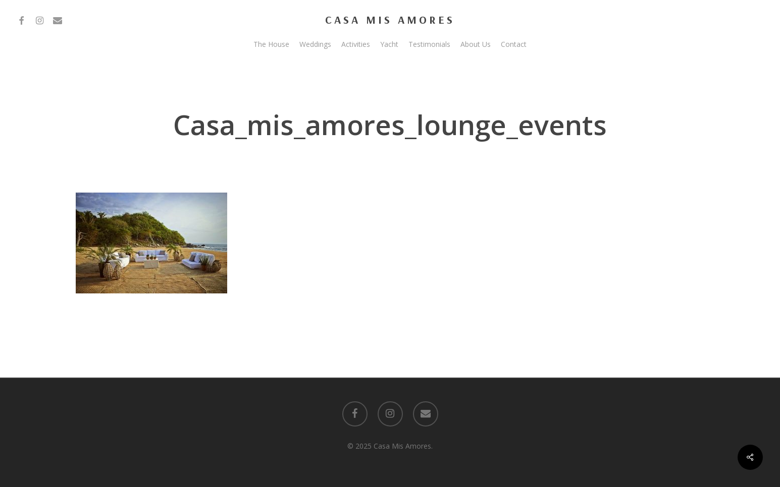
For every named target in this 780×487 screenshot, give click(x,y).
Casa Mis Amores (390, 19)
